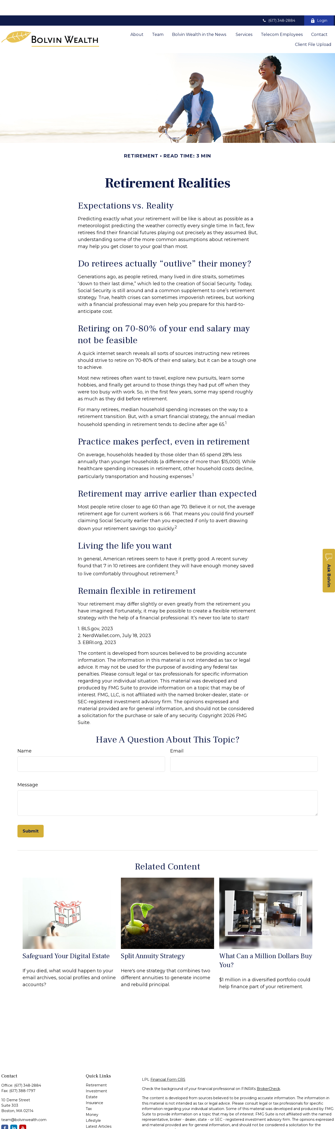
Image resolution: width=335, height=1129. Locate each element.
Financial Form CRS (167, 1064)
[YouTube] (22, 1112)
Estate (92, 1081)
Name (24, 735)
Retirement (96, 1069)
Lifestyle (93, 1105)
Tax (89, 1093)
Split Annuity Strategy (153, 940)
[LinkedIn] (13, 1112)
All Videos (94, 1117)
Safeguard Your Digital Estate (66, 940)
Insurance (94, 1087)
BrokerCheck (268, 1073)
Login (319, 5)
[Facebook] (4, 1112)
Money (92, 1099)
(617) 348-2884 (278, 5)
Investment (96, 1075)
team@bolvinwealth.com (23, 1104)
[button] (137, 19)
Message (27, 769)
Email (177, 735)
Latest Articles (98, 1111)
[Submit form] (30, 815)
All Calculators (98, 1123)
